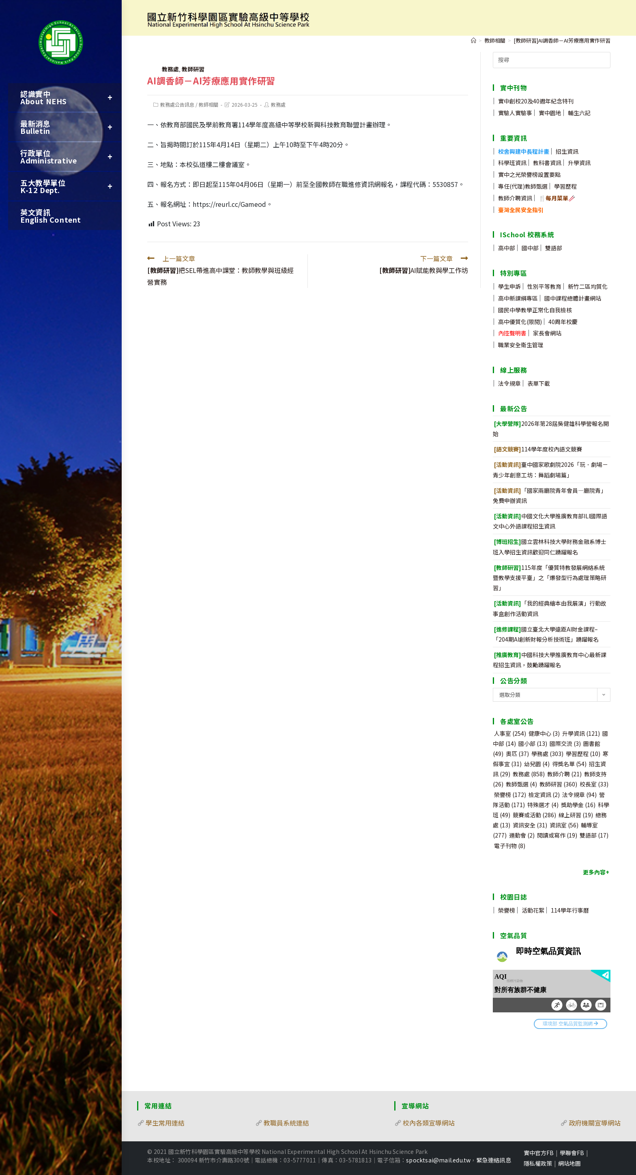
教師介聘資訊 (515, 198)
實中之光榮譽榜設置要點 (529, 174)
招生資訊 (567, 151)
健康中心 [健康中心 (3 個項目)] (544, 733)
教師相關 (208, 104)
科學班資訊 (512, 163)
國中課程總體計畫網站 (572, 298)
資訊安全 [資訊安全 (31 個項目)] (530, 825)
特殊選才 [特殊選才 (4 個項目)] (543, 805)
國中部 (530, 248)
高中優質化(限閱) (520, 322)
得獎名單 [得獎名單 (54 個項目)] (569, 764)
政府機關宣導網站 (595, 1123)
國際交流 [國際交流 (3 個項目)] (565, 743)
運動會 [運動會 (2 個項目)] (522, 835)
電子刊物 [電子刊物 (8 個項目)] (509, 846)
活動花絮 (533, 910)
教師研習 (193, 69)
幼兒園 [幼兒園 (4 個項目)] (537, 764)
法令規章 (509, 383)
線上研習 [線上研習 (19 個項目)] (576, 815)
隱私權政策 (538, 1163)
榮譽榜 (506, 910)
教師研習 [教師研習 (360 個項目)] (558, 784)
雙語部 (553, 248)
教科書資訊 (547, 163)
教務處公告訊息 (177, 104)
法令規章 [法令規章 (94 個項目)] (579, 794)
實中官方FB (539, 1153)
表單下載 (538, 383)
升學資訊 (579, 163)
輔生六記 (579, 113)
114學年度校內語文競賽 (538, 449)
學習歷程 (565, 186)
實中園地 (550, 113)
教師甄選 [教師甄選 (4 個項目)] (521, 784)
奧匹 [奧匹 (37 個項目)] (517, 754)
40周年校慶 (563, 322)
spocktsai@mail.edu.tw (438, 1160)
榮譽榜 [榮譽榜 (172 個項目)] (510, 794)
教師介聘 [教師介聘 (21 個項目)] (564, 774)
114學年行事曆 (570, 910)
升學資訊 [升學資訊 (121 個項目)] (581, 733)
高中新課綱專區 (518, 298)
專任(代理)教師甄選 (523, 186)
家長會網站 (547, 333)
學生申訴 (509, 286)
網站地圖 (569, 1163)
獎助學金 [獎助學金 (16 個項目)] (578, 805)
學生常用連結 (165, 1123)
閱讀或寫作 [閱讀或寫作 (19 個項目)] (557, 835)
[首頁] (473, 40)
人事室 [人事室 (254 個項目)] (510, 733)
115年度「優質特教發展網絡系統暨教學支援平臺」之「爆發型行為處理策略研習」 (549, 577)
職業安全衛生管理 (521, 345)
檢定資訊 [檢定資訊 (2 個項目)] (544, 794)
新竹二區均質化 (588, 286)
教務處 (170, 69)
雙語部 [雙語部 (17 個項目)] (594, 835)
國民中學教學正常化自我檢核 (535, 310)
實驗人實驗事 (515, 113)
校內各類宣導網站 (429, 1123)
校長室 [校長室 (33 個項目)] (594, 784)
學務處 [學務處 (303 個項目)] (547, 754)
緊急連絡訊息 (494, 1160)
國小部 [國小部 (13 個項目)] (532, 743)
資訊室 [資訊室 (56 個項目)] (564, 825)
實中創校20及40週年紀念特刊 (536, 101)
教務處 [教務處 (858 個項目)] (529, 774)
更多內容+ (596, 872)
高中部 (506, 248)
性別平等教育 (544, 286)
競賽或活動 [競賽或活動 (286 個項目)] (534, 815)
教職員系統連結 (286, 1123)
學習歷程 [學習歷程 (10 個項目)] (583, 754)
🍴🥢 (557, 198)
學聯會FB (572, 1153)
